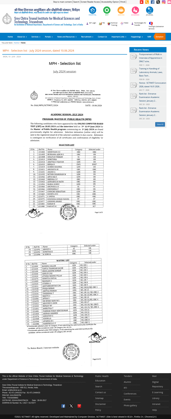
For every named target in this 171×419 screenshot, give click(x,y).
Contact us (100, 392)
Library (155, 398)
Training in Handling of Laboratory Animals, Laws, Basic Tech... (151, 72)
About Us (22, 36)
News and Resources (67, 36)
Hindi (122, 2)
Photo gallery (130, 405)
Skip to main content (62, 2)
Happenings (137, 36)
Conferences (130, 393)
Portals (49, 36)
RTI (125, 387)
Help (154, 409)
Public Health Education (102, 378)
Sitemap (99, 398)
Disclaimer (100, 404)
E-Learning (157, 392)
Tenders (128, 376)
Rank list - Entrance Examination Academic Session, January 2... (149, 97)
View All (160, 124)
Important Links (118, 36)
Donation (159, 36)
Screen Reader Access (90, 2)
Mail (154, 376)
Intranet (156, 404)
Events (127, 399)
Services (35, 36)
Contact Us (102, 36)
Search (76, 2)
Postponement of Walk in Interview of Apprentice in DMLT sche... (150, 58)
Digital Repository (157, 384)
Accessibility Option (110, 2)
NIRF (149, 36)
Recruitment (87, 36)
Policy (98, 409)
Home (10, 36)
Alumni (127, 381)
